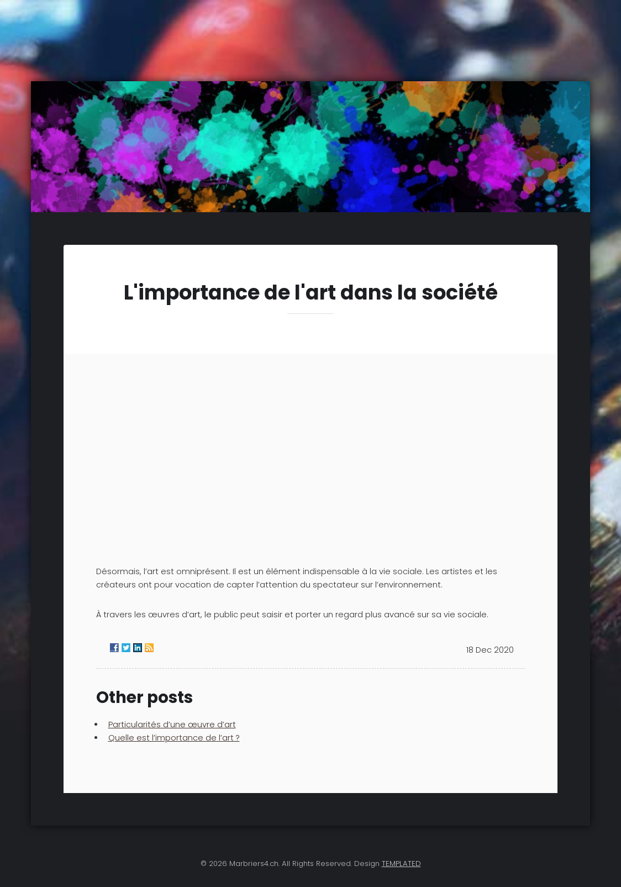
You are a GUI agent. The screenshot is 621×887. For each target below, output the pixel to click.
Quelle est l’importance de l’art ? (174, 737)
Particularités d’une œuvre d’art (172, 724)
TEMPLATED (401, 863)
